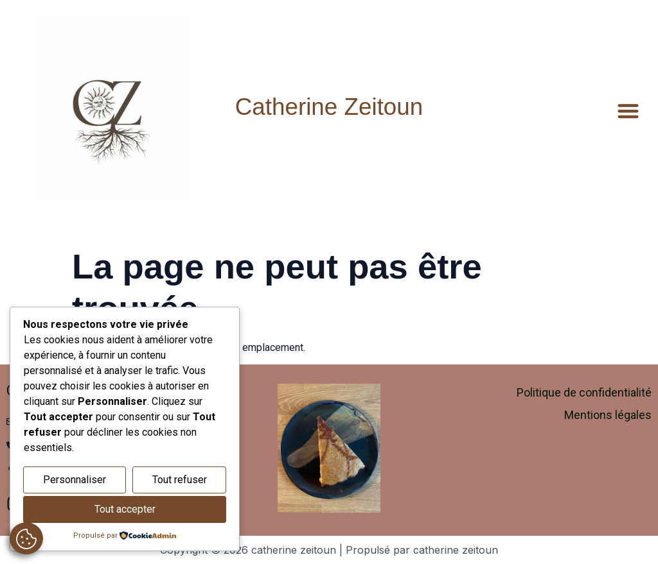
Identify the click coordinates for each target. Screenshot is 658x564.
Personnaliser (74, 480)
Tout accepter (125, 509)
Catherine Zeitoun (329, 107)
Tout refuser (179, 480)
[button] (629, 111)
